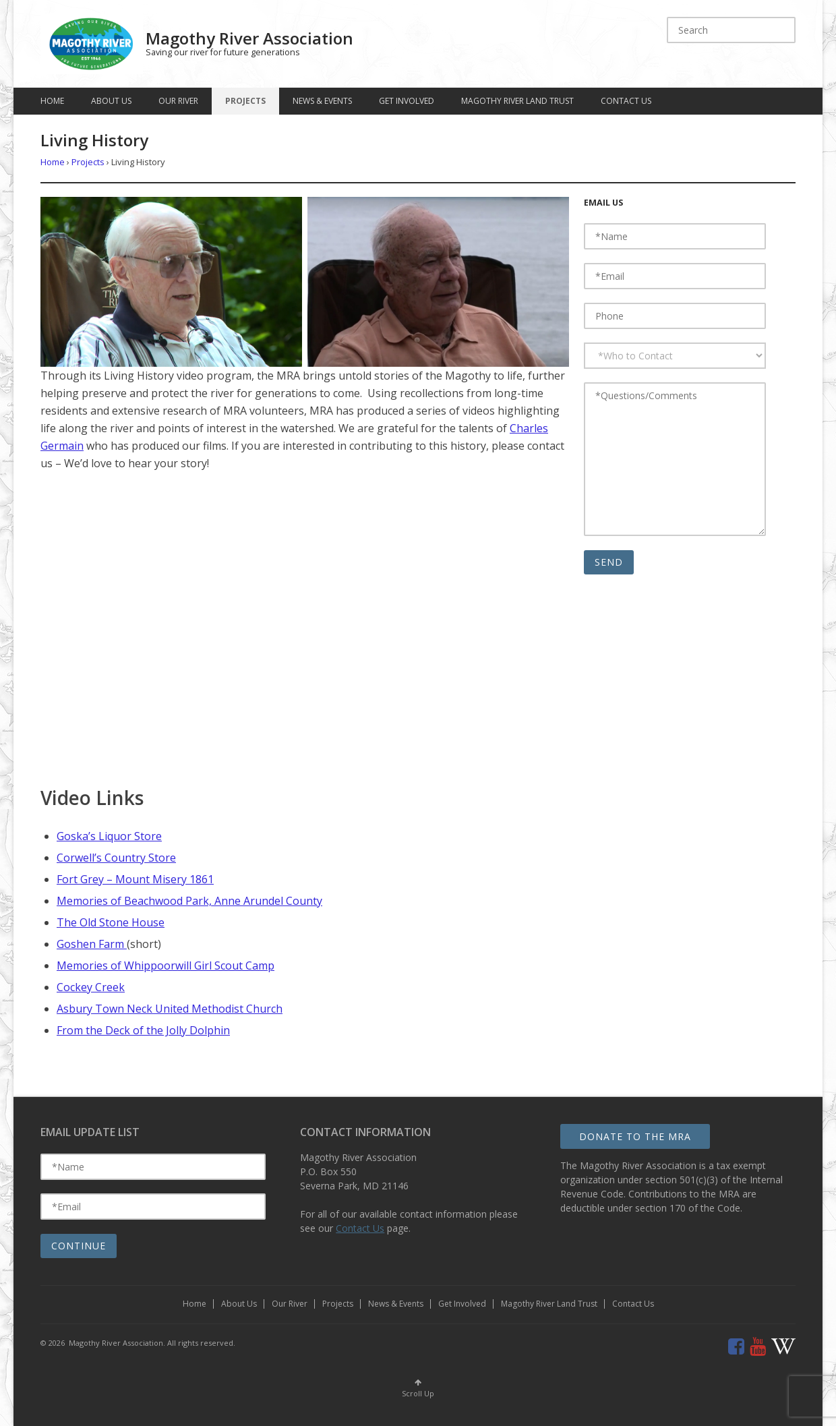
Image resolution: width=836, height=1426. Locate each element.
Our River (178, 101)
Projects (245, 101)
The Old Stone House (111, 922)
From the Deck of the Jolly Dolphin (143, 1030)
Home (52, 101)
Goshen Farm (92, 944)
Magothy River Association (249, 38)
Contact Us (626, 101)
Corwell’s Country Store (116, 857)
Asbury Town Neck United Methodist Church (169, 1008)
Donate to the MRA (635, 1136)
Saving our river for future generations (223, 52)
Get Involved (406, 101)
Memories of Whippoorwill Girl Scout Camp (165, 965)
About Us (111, 101)
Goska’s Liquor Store (109, 836)
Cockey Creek (91, 987)
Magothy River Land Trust (517, 101)
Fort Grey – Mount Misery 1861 (135, 879)
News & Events (322, 101)
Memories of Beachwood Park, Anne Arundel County (189, 900)
